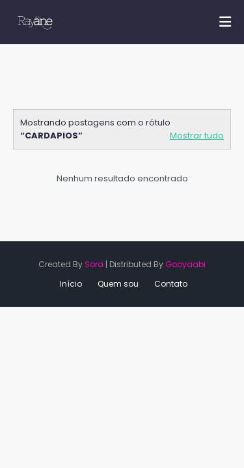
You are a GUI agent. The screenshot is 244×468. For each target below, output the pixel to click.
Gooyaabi (185, 264)
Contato (170, 283)
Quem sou (118, 283)
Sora (94, 264)
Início (71, 283)
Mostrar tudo (197, 135)
